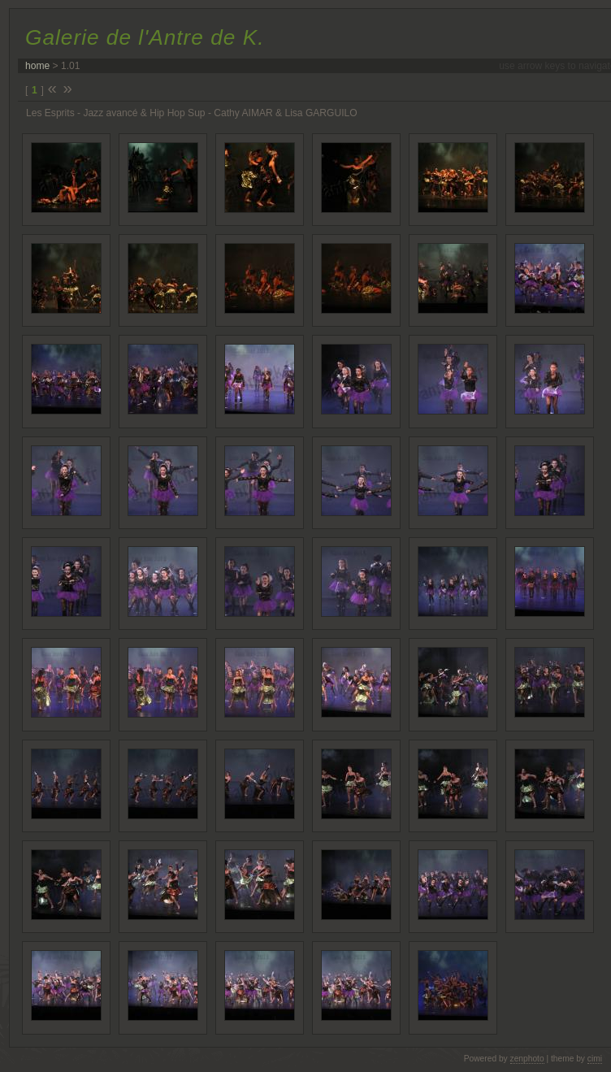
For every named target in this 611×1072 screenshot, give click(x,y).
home (37, 66)
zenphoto (527, 1058)
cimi (594, 1058)
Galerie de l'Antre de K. (144, 37)
